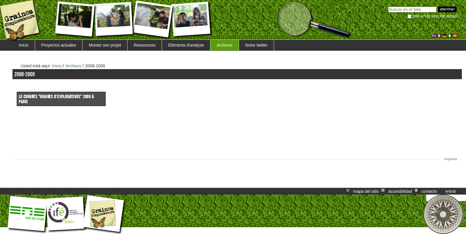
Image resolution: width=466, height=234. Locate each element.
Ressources (144, 45)
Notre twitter (256, 45)
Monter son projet (105, 45)
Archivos (224, 45)
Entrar (450, 191)
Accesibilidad (400, 191)
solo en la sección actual (435, 16)
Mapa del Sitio (366, 191)
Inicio (24, 45)
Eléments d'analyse (186, 45)
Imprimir (451, 159)
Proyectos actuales (58, 45)
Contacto (429, 191)
